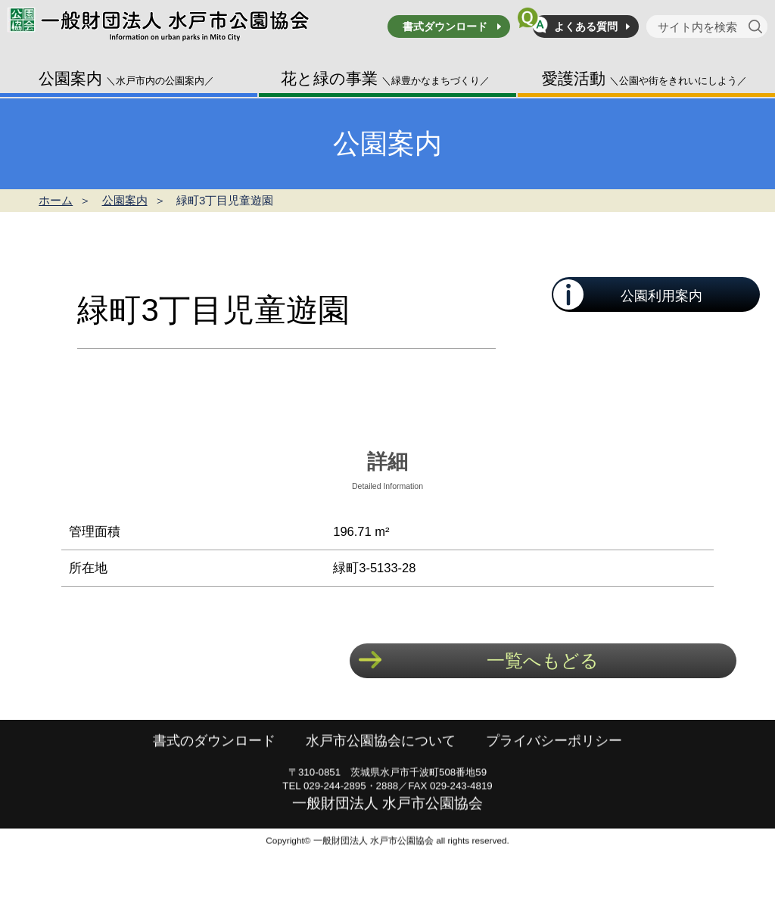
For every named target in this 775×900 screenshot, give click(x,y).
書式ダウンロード (445, 26)
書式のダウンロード (214, 763)
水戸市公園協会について (381, 763)
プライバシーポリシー (554, 763)
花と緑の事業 (385, 78)
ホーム (56, 200)
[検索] (758, 26)
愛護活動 (644, 78)
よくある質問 (586, 26)
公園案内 (126, 78)
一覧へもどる (543, 660)
